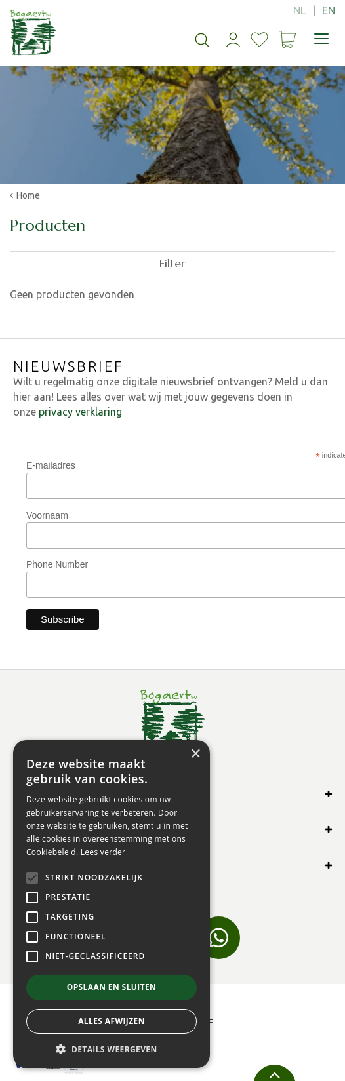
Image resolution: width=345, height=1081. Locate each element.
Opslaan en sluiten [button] (112, 987)
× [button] (195, 754)
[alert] (111, 904)
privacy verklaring (80, 412)
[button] (111, 1048)
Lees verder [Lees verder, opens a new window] (103, 851)
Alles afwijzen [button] (111, 1021)
